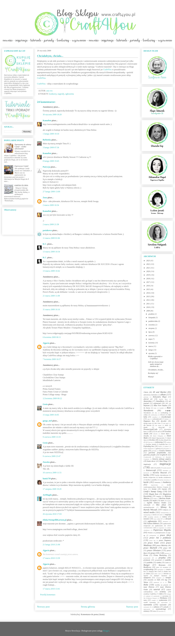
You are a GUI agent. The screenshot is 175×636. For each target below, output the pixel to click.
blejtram (147, 405)
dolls (166, 425)
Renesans (162, 565)
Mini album (161, 505)
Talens (146, 582)
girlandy (154, 450)
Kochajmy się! (153, 373)
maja (150, 339)
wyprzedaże (164, 602)
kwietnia (151, 343)
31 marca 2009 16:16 (51, 309)
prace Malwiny (162, 545)
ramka (158, 563)
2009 (148, 311)
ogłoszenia (69, 94)
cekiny (146, 415)
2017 (148, 282)
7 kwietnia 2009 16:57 (52, 359)
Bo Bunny (147, 408)
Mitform (165, 510)
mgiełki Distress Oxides (156, 503)
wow (145, 600)
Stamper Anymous (160, 576)
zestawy (146, 611)
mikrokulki (147, 505)
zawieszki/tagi (161, 609)
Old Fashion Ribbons (151, 523)
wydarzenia (163, 600)
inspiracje (165, 464)
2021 (148, 268)
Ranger (147, 565)
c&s (156, 413)
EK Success (149, 442)
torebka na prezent (161, 585)
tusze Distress (149, 587)
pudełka (168, 560)
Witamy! (151, 377)
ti (163, 582)
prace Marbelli (150, 548)
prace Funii (153, 543)
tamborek (156, 582)
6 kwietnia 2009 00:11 (52, 337)
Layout (164, 489)
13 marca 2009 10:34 (51, 252)
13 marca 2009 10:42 (51, 271)
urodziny (163, 592)
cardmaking (164, 413)
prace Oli (167, 548)
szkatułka (150, 580)
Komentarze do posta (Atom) (92, 614)
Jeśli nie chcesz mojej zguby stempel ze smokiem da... (155, 364)
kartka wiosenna (164, 480)
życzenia (161, 611)
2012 (148, 300)
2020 (148, 271)
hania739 (47, 478)
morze (155, 515)
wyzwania (148, 604)
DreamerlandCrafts (151, 429)
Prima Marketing (160, 555)
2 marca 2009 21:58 (51, 224)
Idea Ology (163, 461)
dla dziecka (147, 425)
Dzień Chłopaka (158, 436)
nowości (146, 519)
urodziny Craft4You (150, 594)
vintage (169, 594)
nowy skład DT (158, 519)
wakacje (148, 596)
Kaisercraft (151, 470)
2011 (148, 304)
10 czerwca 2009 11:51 (52, 472)
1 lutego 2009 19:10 (51, 134)
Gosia (45, 404)
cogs (148, 419)
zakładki (166, 607)
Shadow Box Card (155, 571)
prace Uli (155, 553)
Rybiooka (47, 140)
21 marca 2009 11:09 (51, 296)
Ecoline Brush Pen (165, 440)
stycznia (151, 353)
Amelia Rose (163, 399)
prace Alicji (165, 535)
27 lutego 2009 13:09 (51, 191)
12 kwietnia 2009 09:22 (52, 398)
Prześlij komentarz (47, 595)
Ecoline (152, 440)
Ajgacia (46, 343)
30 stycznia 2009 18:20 (52, 114)
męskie (169, 500)
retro (157, 567)
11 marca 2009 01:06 (51, 238)
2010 (148, 307)
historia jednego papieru (161, 459)
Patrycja (46, 167)
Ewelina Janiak (151, 444)
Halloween (158, 457)
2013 (148, 296)
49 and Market (159, 392)
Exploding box (149, 446)
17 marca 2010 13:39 (51, 558)
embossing (159, 442)
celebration (154, 415)
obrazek (168, 519)
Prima (146, 555)
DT (150, 431)
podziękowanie (160, 533)
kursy (145, 489)
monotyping (147, 514)
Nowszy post (43, 606)
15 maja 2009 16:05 (51, 415)
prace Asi (152, 540)
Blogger (106, 631)
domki (145, 427)
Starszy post (132, 606)
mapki (155, 498)
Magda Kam (153, 494)
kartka (146, 475)
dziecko (155, 433)
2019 (148, 275)
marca (150, 346)
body (155, 408)
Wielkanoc (163, 598)
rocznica (165, 567)
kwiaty (154, 489)
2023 (148, 261)
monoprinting (165, 512)
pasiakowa (47, 230)
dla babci (166, 423)
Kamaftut (47, 120)
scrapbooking (148, 569)
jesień (158, 468)
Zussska (46, 462)
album (163, 394)
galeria (158, 448)
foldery (167, 446)
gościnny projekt (149, 455)
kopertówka (154, 485)
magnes (158, 496)
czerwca (151, 336)
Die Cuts (157, 423)
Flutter (160, 446)
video (161, 594)
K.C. (45, 244)
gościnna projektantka (157, 453)
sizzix (148, 574)
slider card (157, 573)
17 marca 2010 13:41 (51, 589)
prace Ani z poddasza (160, 538)
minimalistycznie (149, 507)
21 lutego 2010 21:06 (51, 544)
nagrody (61, 94)
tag (166, 580)
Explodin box (163, 444)
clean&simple (166, 417)
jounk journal (167, 468)
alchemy (146, 397)
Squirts (146, 576)
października (153, 321)
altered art (148, 399)
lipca (150, 332)
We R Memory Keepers (150, 598)
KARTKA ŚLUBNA (21, 185)
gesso (145, 451)
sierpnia (151, 328)
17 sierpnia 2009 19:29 (52, 489)
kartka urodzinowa (165, 477)
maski (155, 501)
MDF (162, 501)
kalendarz (165, 470)
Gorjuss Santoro (165, 451)
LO (169, 491)
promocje (147, 560)
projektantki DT (149, 558)
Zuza (45, 197)
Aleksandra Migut (160, 397)
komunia (157, 482)
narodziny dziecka (153, 517)
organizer (161, 528)
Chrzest (162, 415)
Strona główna (88, 606)
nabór (161, 514)
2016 (148, 286)
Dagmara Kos (149, 421)
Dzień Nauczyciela (158, 438)
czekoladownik (157, 419)
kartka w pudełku (151, 480)
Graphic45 (163, 455)
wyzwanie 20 (147, 607)
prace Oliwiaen (154, 550)
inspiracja (147, 464)
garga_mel (47, 421)
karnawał (146, 473)
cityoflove (155, 417)
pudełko (150, 563)
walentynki (156, 596)
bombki (162, 408)
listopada (151, 318)
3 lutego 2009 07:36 (51, 147)
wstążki (154, 600)
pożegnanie (153, 535)
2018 (148, 279)
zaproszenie (147, 609)
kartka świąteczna (149, 477)
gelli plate (166, 448)
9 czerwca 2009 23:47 (52, 456)
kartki (146, 482)
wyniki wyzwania (150, 602)
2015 (148, 289)
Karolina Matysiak (160, 473)
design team (147, 423)
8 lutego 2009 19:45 (51, 161)
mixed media (149, 512)
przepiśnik (158, 560)
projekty (162, 558)
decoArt (163, 421)
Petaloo (150, 533)
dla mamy (158, 425)
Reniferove (147, 567)
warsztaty (165, 596)
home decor (151, 461)
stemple (168, 578)
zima (154, 611)
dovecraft (162, 427)
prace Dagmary (165, 540)
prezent (167, 553)
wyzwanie (163, 605)
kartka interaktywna (161, 475)
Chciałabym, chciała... (156, 370)
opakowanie (159, 526)
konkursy (53, 94)
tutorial (157, 589)
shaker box (167, 571)
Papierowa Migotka (162, 530)
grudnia (151, 314)
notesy (164, 517)
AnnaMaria (160, 401)
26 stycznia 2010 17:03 (52, 514)
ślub (158, 580)
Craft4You (107, 69)
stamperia (147, 578)
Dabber (166, 419)
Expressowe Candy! (22, 166)
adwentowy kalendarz (151, 395)
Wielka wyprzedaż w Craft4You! (155, 358)
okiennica (165, 521)
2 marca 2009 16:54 (51, 205)
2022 (148, 264)
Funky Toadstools (149, 448)
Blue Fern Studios (160, 405)
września (151, 325)
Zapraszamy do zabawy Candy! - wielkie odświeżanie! (23, 147)
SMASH (166, 574)
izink (152, 468)
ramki (167, 563)
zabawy (156, 607)
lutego (150, 350)
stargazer (159, 577)
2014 (148, 293)
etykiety (169, 442)
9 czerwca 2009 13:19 (52, 437)
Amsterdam (148, 401)
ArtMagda (47, 495)
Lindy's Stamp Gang (153, 491)
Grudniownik (147, 457)
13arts (146, 392)
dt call (158, 431)
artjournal (157, 403)
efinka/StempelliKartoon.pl (54, 520)
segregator (160, 569)
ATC (166, 403)
